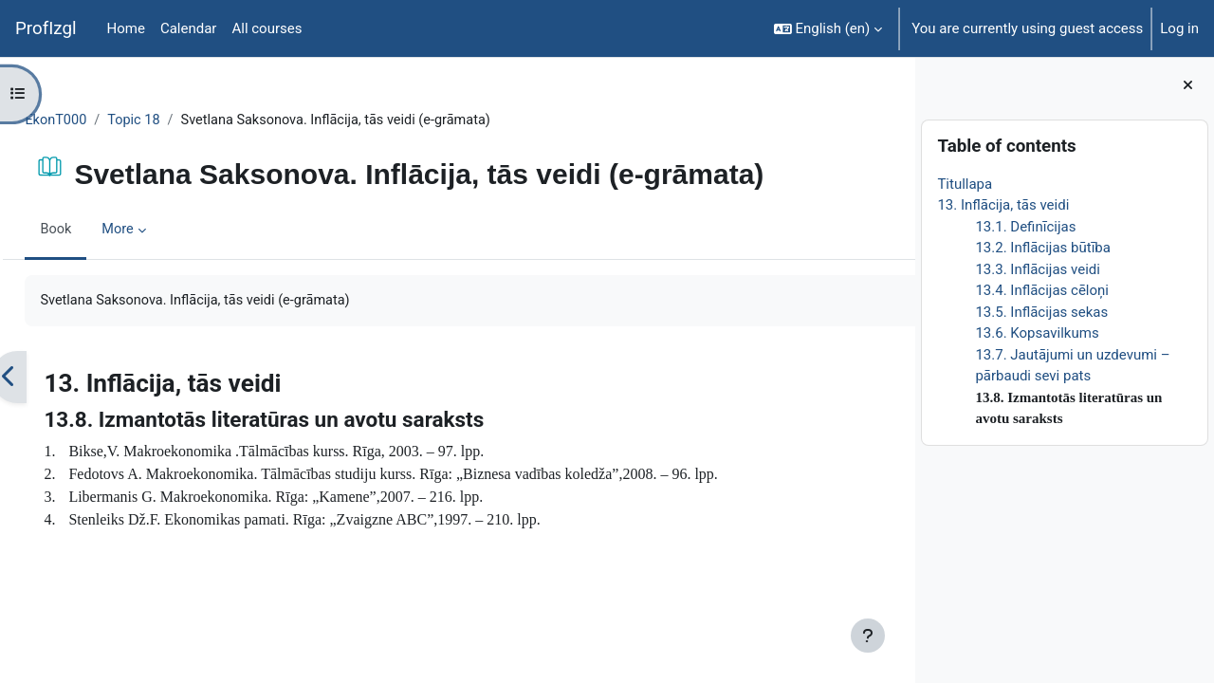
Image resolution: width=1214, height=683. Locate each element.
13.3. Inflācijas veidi (1037, 269)
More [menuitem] (161, 230)
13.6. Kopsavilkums (1036, 333)
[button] (828, 28)
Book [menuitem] (99, 230)
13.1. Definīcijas (1025, 226)
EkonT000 (99, 120)
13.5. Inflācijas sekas (1041, 312)
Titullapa (964, 184)
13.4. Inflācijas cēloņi (1042, 290)
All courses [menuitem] (266, 28)
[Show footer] (868, 635)
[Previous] (51, 378)
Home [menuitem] (126, 28)
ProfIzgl (46, 28)
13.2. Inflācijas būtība (1043, 247)
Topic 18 (179, 120)
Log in (1179, 28)
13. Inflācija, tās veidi (1003, 204)
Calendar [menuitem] (188, 28)
